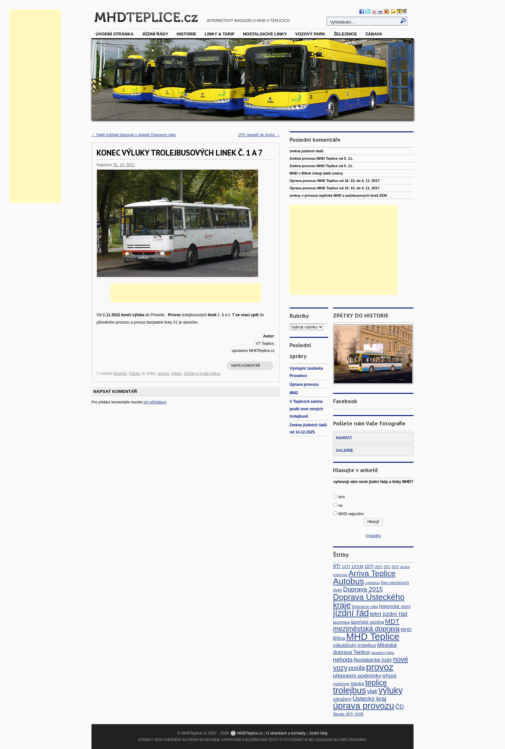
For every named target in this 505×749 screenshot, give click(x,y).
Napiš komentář (245, 365)
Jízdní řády (155, 34)
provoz (163, 373)
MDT (392, 621)
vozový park (310, 34)
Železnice (345, 34)
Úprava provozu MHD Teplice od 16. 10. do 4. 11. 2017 (334, 181)
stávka (357, 683)
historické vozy (395, 606)
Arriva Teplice (371, 573)
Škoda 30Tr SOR (348, 714)
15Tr (369, 566)
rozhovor (341, 683)
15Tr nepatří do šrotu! (259, 135)
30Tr (395, 566)
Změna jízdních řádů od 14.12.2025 (308, 429)
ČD (399, 706)
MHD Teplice (373, 636)
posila (356, 667)
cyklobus (372, 583)
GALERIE (344, 450)
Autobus (348, 581)
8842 (294, 393)
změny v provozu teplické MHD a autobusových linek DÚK (338, 195)
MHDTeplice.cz (250, 733)
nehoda (343, 659)
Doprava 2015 (363, 589)
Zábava (373, 34)
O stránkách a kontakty (286, 733)
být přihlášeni (154, 402)
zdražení (342, 699)
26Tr (379, 566)
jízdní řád (351, 613)
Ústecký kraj (369, 698)
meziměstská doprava (366, 629)
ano (341, 497)
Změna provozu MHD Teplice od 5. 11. (321, 158)
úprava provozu (363, 706)
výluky (176, 373)
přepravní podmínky (357, 676)
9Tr (336, 566)
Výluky (134, 373)
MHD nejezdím (351, 514)
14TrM (357, 566)
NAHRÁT (344, 438)
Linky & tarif (220, 34)
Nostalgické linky (265, 34)
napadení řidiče (382, 653)
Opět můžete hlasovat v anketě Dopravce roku (133, 135)
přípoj (389, 675)
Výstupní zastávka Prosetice (306, 372)
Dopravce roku (365, 606)
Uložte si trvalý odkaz (202, 373)
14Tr (346, 566)
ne (340, 505)
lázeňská (341, 622)
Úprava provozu (304, 384)
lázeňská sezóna (367, 622)
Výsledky (373, 536)
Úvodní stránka (115, 34)
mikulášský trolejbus (354, 645)
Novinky (120, 373)
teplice (376, 682)
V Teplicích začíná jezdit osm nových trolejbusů (306, 409)
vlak (372, 691)
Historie (186, 34)
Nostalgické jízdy (373, 660)
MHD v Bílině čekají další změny (316, 173)
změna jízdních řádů (306, 151)
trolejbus (349, 690)
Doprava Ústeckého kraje (369, 601)
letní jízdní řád (388, 614)
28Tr (387, 567)
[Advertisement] (35, 106)
